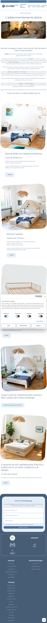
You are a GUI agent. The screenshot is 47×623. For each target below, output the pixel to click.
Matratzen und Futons (11, 609)
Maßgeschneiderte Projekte (11, 571)
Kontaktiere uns (11, 569)
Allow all (38, 325)
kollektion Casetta (11, 588)
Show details (40, 321)
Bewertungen (11, 574)
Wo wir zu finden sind (11, 566)
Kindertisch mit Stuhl (11, 590)
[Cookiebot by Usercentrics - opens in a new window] (36, 296)
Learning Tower (11, 604)
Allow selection (23, 325)
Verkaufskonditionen (36, 566)
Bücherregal (11, 615)
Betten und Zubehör (11, 585)
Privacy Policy (30, 524)
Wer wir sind (11, 563)
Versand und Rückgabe (35, 569)
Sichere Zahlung (36, 563)
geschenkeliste (11, 577)
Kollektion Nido (11, 593)
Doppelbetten (11, 620)
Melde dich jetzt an (23, 527)
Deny (8, 325)
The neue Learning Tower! (23, 1)
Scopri (10, 174)
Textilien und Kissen (11, 617)
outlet (11, 601)
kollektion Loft (11, 596)
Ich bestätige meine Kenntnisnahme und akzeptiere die (19, 524)
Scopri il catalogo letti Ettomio (13, 405)
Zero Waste (11, 612)
